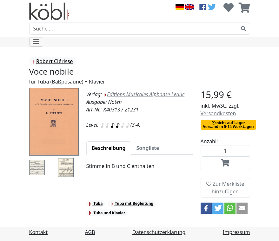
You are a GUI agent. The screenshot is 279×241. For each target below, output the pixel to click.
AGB (90, 232)
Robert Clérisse (52, 61)
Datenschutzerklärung (158, 232)
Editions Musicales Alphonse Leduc (143, 94)
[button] (206, 208)
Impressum (236, 232)
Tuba (96, 203)
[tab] (108, 148)
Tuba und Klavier (107, 213)
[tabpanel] (139, 170)
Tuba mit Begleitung (131, 203)
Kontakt (38, 232)
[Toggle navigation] (36, 42)
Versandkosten (218, 113)
